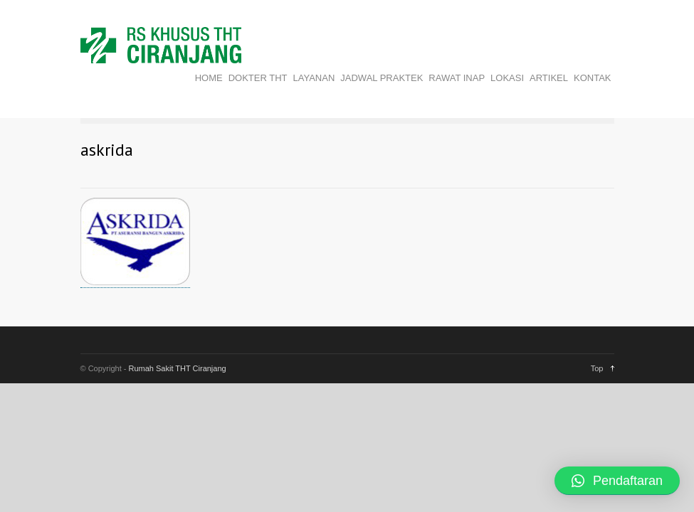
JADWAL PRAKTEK (381, 78)
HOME (209, 78)
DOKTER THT (258, 78)
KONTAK (592, 78)
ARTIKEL (549, 78)
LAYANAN (314, 78)
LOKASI (507, 78)
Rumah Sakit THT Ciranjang (177, 368)
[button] (617, 480)
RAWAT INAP (457, 78)
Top (597, 368)
